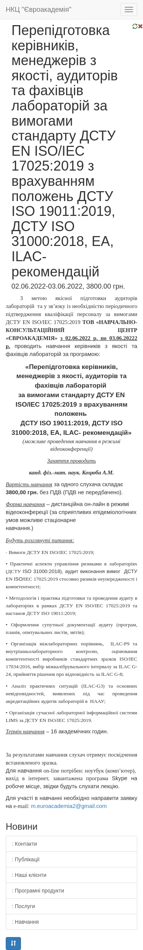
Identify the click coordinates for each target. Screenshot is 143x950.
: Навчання (25, 922)
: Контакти (24, 844)
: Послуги (23, 906)
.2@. (69, 806)
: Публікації (26, 859)
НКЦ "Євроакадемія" (38, 9)
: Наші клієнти (29, 875)
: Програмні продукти (38, 891)
